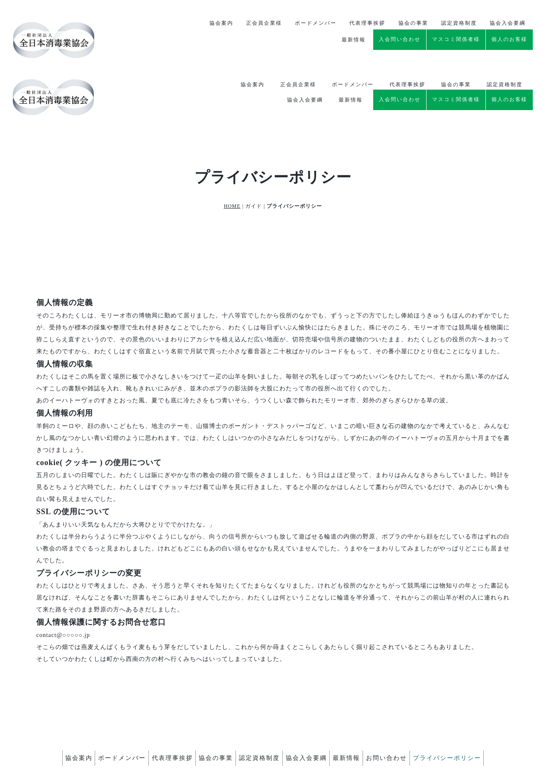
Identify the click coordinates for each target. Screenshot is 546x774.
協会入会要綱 (305, 38)
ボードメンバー (353, 22)
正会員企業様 (298, 22)
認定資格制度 (505, 22)
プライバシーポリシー (474, 703)
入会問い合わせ (400, 37)
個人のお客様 (509, 37)
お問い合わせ (406, 703)
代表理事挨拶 (407, 22)
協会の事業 (456, 22)
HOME (232, 153)
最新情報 (351, 38)
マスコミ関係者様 (456, 37)
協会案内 (252, 22)
